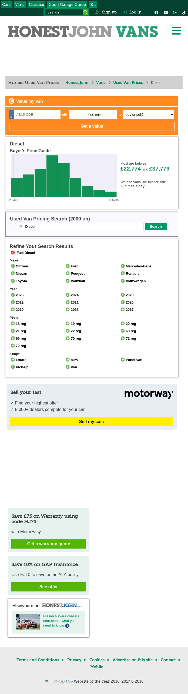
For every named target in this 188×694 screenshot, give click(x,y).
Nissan (18, 273)
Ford (72, 266)
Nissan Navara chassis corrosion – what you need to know (61, 620)
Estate (18, 360)
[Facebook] (156, 12)
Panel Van (131, 360)
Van (71, 367)
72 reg (18, 346)
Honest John (76, 82)
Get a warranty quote (48, 544)
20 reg (128, 324)
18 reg (18, 324)
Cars (6, 4)
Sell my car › (92, 421)
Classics (36, 4)
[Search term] (66, 12)
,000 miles (95, 115)
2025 (17, 295)
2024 (72, 295)
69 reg (18, 338)
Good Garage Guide (67, 4)
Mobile (96, 667)
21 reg (18, 331)
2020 (126, 302)
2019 (17, 310)
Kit (93, 4)
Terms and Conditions (37, 660)
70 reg (73, 338)
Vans (19, 4)
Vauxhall (75, 281)
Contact (168, 660)
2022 (17, 302)
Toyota (18, 281)
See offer (48, 586)
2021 (72, 302)
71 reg (128, 338)
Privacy (74, 660)
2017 (126, 310)
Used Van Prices (128, 82)
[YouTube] (166, 12)
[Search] (85, 12)
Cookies (97, 660)
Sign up (106, 12)
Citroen (19, 266)
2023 (126, 295)
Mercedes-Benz (136, 266)
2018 (72, 310)
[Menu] (176, 31)
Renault (129, 273)
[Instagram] (175, 12)
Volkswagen (133, 281)
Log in (132, 12)
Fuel (22, 253)
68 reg (128, 331)
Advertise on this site (133, 660)
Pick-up (19, 367)
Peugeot (75, 273)
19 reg (73, 324)
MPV (72, 360)
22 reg (73, 331)
